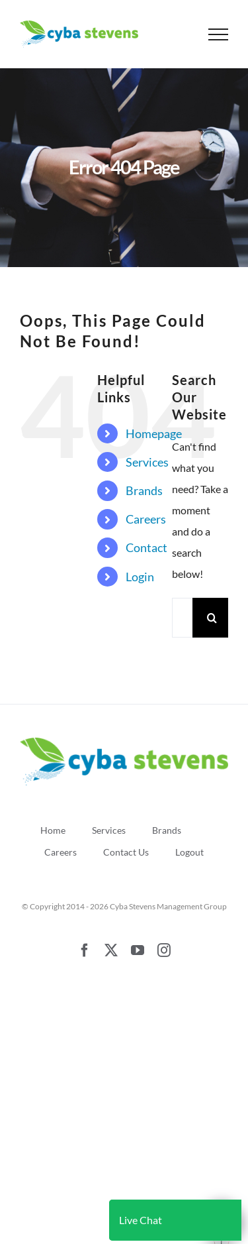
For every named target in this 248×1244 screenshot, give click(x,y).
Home (52, 830)
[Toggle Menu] (218, 34)
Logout (189, 852)
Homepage (154, 433)
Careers (146, 519)
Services (147, 462)
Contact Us (126, 852)
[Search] (212, 618)
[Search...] (182, 618)
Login (140, 576)
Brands (144, 490)
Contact (146, 547)
